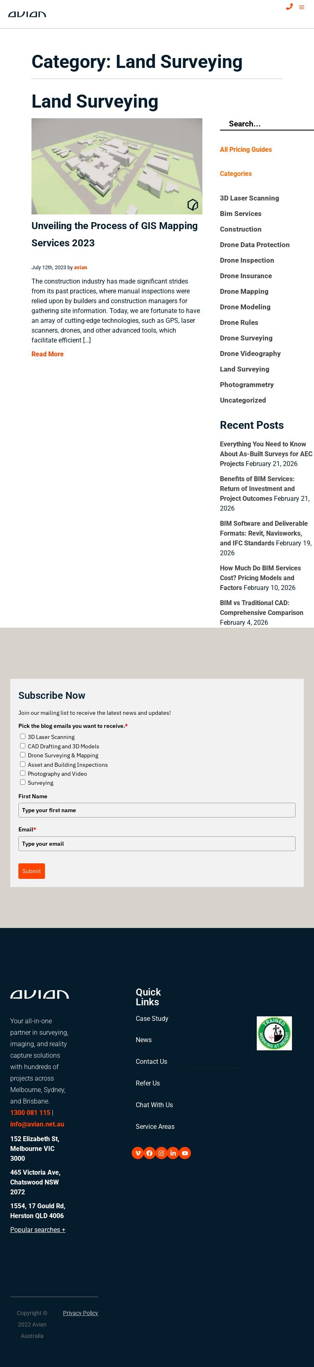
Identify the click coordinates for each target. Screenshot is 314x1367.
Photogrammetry (247, 385)
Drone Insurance (246, 276)
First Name (32, 796)
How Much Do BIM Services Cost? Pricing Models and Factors (260, 578)
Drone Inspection (247, 260)
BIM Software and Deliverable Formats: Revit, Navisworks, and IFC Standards (264, 533)
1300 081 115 (30, 1113)
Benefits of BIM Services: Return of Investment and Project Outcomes (257, 488)
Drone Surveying (246, 338)
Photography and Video (57, 773)
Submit (31, 871)
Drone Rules (239, 322)
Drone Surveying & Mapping (63, 755)
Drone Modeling (245, 307)
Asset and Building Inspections (68, 764)
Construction (241, 229)
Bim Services (241, 213)
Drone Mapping (244, 291)
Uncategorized (243, 400)
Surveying (40, 782)
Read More (47, 354)
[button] (32, 1319)
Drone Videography (250, 353)
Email (27, 829)
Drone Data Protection (255, 245)
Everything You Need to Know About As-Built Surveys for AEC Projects (266, 454)
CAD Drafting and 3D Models (63, 746)
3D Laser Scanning (249, 198)
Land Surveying (244, 369)
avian (80, 267)
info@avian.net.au (37, 1124)
